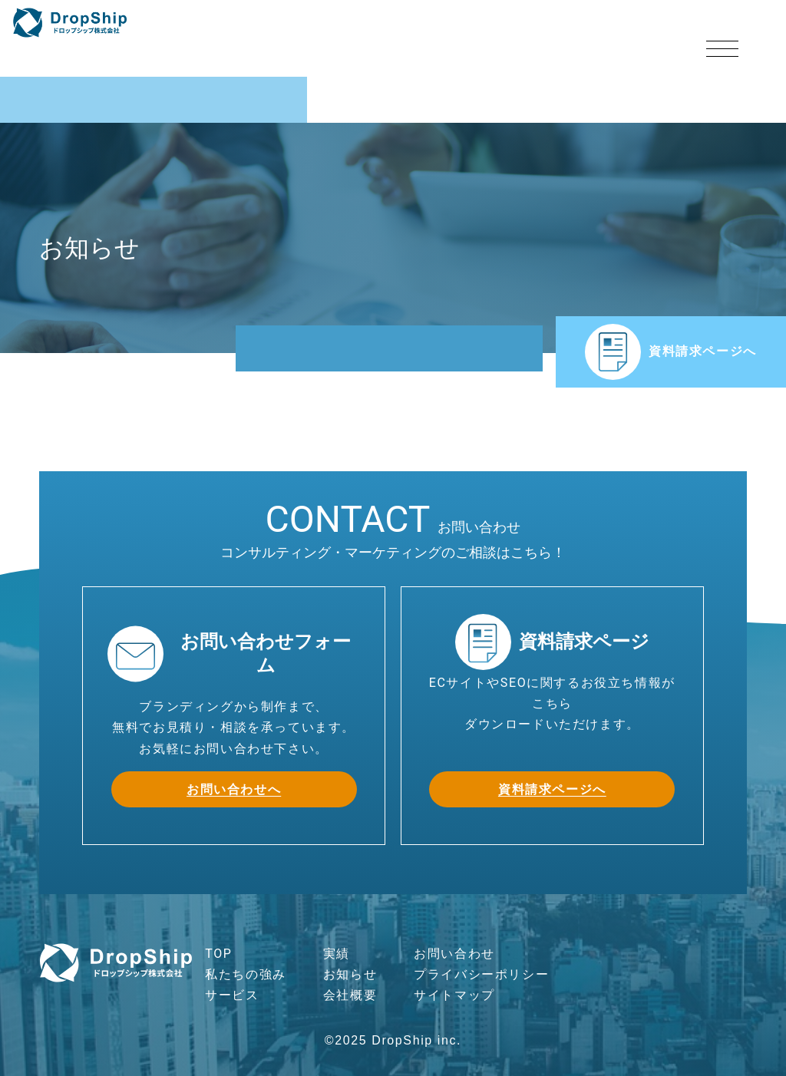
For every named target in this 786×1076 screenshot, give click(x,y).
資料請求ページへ (671, 352)
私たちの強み (245, 974)
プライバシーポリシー (481, 974)
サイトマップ (454, 995)
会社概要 (350, 995)
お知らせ (350, 974)
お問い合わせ (454, 953)
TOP (218, 953)
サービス (232, 995)
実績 (336, 953)
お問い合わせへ (234, 789)
